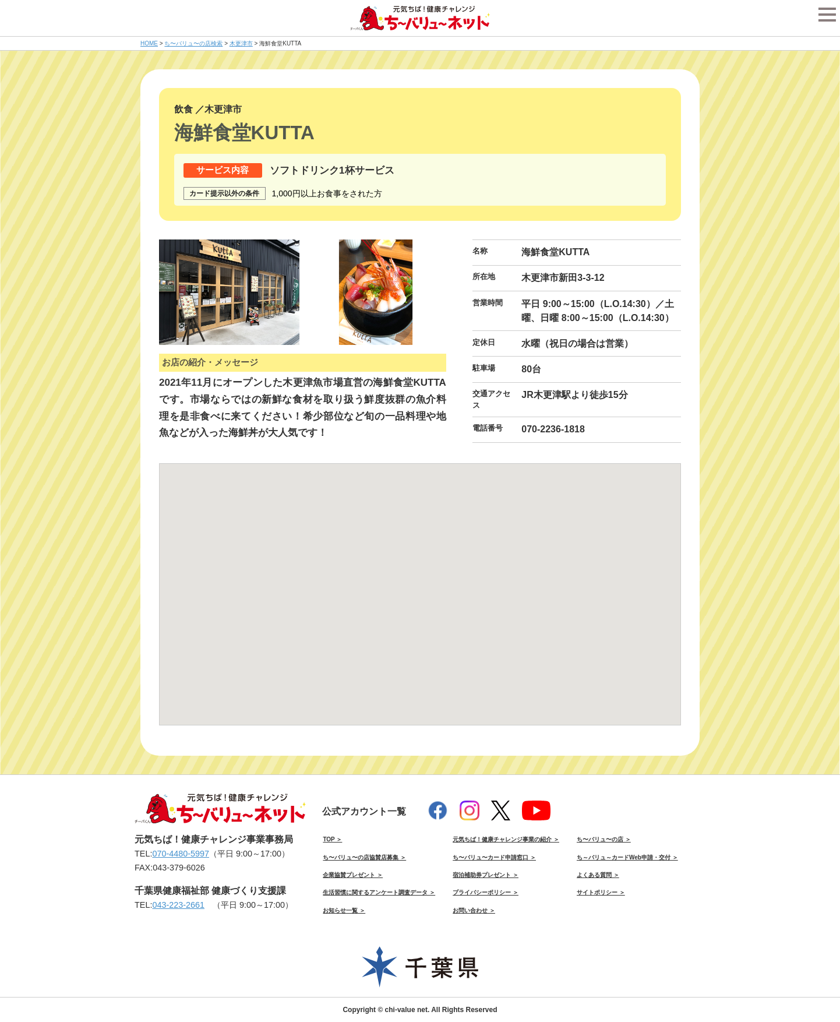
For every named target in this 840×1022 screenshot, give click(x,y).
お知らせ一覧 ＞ (344, 910)
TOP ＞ (332, 839)
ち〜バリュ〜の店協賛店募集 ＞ (364, 857)
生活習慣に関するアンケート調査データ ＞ (379, 892)
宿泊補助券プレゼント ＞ (485, 875)
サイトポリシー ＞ (601, 892)
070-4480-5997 (180, 853)
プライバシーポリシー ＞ (485, 892)
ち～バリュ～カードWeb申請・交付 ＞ (627, 857)
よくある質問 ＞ (598, 875)
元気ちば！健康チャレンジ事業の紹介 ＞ (506, 839)
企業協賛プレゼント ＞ (353, 875)
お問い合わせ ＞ (474, 910)
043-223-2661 (178, 905)
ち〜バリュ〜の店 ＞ (604, 839)
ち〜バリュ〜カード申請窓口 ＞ (494, 857)
